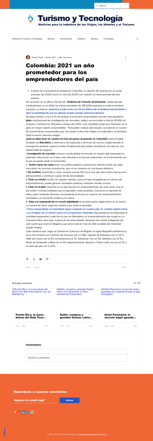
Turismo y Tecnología (80, 18)
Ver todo (137, 283)
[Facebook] (15, 412)
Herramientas (66, 39)
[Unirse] (70, 400)
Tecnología (108, 39)
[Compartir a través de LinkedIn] (40, 259)
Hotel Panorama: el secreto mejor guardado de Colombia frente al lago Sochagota (121, 316)
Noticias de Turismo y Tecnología (27, 39)
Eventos (94, 39)
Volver (4, 432)
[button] (137, 39)
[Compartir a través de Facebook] (27, 259)
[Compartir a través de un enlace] (47, 259)
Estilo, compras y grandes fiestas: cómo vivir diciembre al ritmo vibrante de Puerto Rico (76, 316)
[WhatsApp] (32, 412)
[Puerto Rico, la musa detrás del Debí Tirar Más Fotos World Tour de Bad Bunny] (32, 299)
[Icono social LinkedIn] (23, 412)
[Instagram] (19, 412)
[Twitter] (27, 412)
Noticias (51, 39)
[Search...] (111, 6)
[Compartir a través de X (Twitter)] (34, 259)
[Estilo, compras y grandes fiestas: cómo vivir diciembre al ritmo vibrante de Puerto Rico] (76, 299)
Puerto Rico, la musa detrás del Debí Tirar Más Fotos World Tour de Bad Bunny (30, 316)
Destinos (81, 39)
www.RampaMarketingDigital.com (92, 434)
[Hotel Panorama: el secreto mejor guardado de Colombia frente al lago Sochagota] (121, 299)
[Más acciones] (125, 57)
